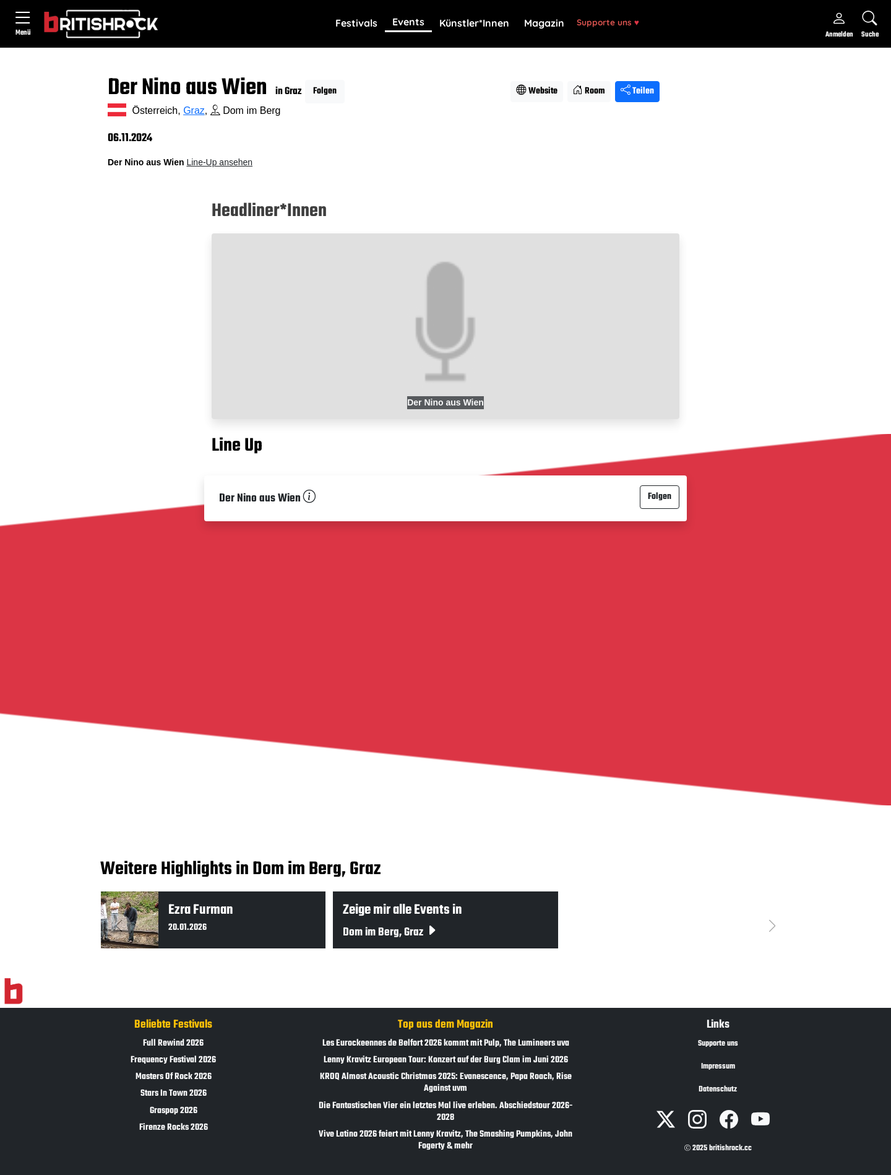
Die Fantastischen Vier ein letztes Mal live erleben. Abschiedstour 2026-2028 (445, 1112)
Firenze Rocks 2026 (173, 1128)
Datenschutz (718, 1089)
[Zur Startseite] (13, 991)
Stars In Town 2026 (173, 1093)
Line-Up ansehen (219, 162)
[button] (356, 23)
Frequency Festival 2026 (173, 1060)
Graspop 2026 (173, 1111)
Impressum (718, 1066)
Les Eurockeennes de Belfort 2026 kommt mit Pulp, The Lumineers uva (445, 1043)
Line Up (237, 445)
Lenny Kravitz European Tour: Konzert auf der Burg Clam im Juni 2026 (446, 1060)
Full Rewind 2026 (173, 1043)
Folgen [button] (325, 91)
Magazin (544, 23)
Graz (194, 110)
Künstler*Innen (474, 23)
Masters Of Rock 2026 (174, 1077)
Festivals (356, 23)
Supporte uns (608, 22)
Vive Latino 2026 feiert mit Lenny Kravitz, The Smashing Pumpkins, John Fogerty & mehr (445, 1140)
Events (408, 21)
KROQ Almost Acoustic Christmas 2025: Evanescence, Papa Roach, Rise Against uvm (446, 1083)
